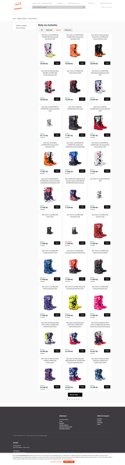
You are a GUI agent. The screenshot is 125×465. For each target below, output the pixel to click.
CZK (89, 3)
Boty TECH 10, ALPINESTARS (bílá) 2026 (100, 179)
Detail (57, 63)
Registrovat (109, 3)
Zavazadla (99, 422)
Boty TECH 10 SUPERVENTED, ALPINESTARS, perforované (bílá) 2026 (50, 109)
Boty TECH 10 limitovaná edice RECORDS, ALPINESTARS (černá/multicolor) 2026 (50, 73)
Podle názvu (68, 30)
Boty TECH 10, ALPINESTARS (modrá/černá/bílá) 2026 (50, 251)
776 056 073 (60, 3)
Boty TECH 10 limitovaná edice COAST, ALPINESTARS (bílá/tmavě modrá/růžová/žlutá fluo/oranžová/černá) (100, 325)
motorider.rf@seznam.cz (19, 452)
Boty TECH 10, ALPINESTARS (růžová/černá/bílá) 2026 (100, 287)
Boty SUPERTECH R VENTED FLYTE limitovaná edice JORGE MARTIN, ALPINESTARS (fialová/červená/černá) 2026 (75, 181)
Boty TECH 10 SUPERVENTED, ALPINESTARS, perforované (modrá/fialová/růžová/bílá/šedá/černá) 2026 (75, 145)
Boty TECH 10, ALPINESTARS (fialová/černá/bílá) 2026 (50, 287)
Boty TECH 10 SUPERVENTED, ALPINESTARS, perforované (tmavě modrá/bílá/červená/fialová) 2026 (50, 180)
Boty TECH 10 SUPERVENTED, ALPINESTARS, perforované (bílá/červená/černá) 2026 (100, 145)
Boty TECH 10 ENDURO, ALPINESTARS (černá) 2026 (75, 108)
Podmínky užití (43, 435)
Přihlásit (102, 3)
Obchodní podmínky (47, 3)
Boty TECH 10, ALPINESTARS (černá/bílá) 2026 (75, 215)
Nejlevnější (49, 30)
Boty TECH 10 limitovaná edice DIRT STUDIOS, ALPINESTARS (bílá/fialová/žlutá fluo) (50, 324)
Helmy (99, 424)
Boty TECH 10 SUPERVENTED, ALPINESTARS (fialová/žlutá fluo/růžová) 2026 (50, 37)
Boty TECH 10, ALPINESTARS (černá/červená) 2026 (75, 72)
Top (42, 30)
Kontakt (34, 3)
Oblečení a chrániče (22, 18)
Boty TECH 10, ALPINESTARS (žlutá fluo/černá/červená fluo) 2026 (75, 287)
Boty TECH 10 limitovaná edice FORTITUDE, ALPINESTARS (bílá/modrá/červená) (75, 324)
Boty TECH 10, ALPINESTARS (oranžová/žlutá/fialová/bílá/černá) (75, 251)
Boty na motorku (32, 18)
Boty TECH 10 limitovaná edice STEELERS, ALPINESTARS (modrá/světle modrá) (100, 360)
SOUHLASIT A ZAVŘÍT (68, 461)
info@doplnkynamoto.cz (74, 3)
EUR (92, 3)
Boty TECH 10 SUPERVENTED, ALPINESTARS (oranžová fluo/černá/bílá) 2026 (75, 37)
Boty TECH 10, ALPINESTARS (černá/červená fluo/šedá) (100, 251)
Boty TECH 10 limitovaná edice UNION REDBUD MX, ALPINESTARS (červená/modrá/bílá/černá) (75, 360)
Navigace (99, 419)
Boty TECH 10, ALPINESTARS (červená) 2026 (100, 215)
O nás (38, 3)
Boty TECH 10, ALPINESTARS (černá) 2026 (50, 215)
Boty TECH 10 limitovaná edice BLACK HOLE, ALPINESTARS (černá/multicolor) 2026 (100, 37)
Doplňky (99, 420)
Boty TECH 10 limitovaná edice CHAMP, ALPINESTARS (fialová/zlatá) (50, 360)
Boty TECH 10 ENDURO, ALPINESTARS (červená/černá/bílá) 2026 (100, 109)
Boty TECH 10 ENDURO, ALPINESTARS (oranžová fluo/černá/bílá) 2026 (50, 145)
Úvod (14, 18)
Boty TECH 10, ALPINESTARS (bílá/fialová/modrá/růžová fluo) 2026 (100, 73)
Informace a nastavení (56, 461)
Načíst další (75, 395)
